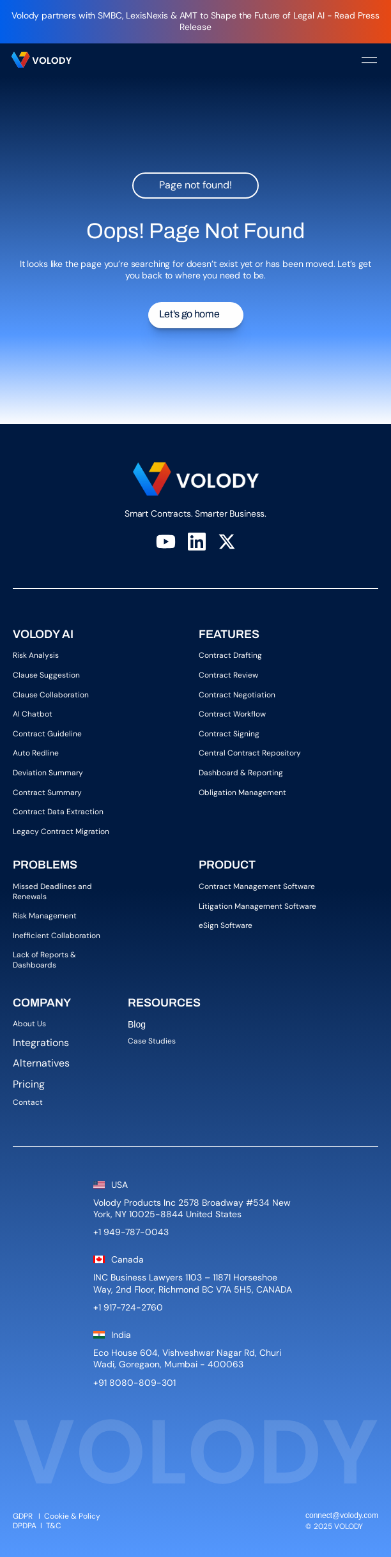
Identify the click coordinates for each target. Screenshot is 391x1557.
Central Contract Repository (250, 753)
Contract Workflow (232, 714)
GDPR (23, 1516)
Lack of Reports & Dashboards (45, 960)
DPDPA (24, 1526)
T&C (54, 1526)
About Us (32, 1024)
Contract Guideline (47, 734)
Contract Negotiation (237, 695)
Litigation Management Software (257, 906)
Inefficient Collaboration (56, 935)
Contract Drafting (230, 655)
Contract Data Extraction (58, 812)
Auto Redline (36, 753)
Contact (28, 1102)
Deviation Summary (48, 773)
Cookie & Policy (72, 1516)
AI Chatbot (32, 714)
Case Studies (152, 1041)
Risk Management (45, 916)
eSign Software (225, 925)
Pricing (29, 1084)
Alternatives (41, 1063)
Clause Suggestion (46, 675)
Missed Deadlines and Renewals (53, 891)
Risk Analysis (36, 655)
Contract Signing (229, 734)
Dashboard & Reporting (241, 773)
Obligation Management (242, 792)
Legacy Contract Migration (61, 831)
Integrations (41, 1042)
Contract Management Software (257, 886)
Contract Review (228, 675)
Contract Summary (47, 792)
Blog (138, 1024)
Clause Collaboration (51, 695)
